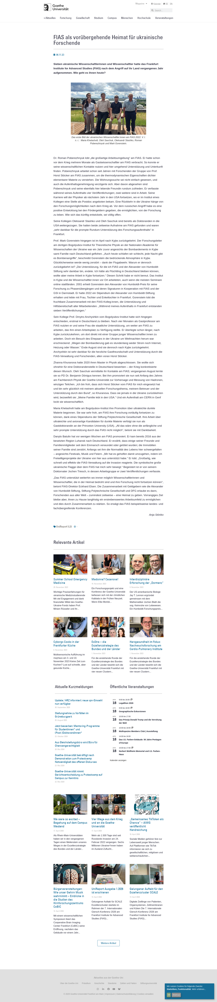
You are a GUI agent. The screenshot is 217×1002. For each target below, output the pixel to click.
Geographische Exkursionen (132, 711)
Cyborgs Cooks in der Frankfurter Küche (66, 643)
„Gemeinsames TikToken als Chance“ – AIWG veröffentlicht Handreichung (147, 824)
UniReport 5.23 (64, 526)
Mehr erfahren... (199, 989)
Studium (98, 18)
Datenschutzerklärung (126, 994)
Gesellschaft (83, 18)
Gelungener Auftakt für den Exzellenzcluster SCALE (146, 890)
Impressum (110, 994)
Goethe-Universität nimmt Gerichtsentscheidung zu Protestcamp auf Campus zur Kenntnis (78, 774)
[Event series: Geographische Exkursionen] (131, 708)
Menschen (127, 18)
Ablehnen (176, 995)
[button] (108, 943)
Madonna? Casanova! (105, 579)
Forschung (66, 18)
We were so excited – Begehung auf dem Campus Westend (70, 822)
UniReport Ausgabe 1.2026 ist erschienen (107, 890)
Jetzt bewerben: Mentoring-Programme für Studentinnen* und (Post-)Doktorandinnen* (77, 729)
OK (169, 995)
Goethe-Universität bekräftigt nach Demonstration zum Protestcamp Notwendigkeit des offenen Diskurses (76, 758)
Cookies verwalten (145, 994)
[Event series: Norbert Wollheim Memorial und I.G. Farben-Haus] (132, 748)
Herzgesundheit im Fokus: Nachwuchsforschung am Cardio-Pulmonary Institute (146, 645)
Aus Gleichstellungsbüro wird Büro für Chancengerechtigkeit (76, 743)
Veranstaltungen (164, 18)
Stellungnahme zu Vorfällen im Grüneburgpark (71, 714)
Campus (112, 18)
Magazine (141, 3)
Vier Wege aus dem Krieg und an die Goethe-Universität (107, 822)
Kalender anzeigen (118, 760)
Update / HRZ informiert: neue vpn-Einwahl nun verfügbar (78, 702)
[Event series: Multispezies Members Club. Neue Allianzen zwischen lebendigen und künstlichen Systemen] (132, 728)
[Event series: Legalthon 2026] (131, 700)
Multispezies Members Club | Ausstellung (138, 731)
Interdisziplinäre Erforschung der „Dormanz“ (146, 581)
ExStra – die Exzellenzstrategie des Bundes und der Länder (106, 645)
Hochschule (144, 18)
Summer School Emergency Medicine (70, 581)
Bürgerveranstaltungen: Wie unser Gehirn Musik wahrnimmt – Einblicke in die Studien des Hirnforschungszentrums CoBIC (68, 897)
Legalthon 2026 (126, 703)
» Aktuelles (49, 18)
